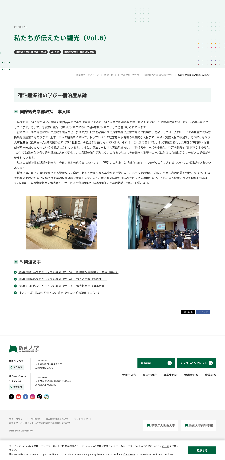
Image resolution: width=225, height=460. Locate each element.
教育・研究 (110, 74)
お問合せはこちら (44, 367)
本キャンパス (16, 361)
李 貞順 (55, 52)
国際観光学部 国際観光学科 (31, 52)
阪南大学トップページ (87, 74)
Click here (129, 454)
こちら (165, 446)
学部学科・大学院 (130, 74)
